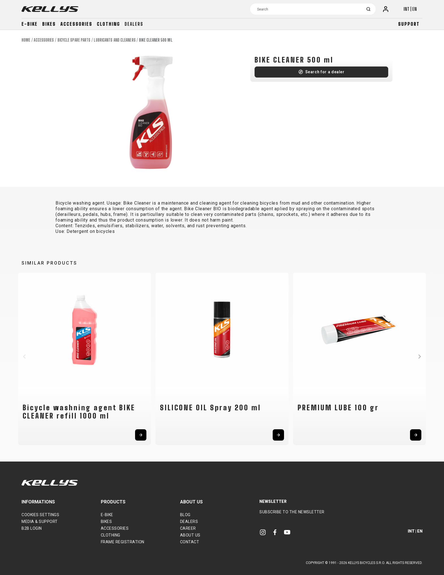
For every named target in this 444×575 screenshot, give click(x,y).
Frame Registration (122, 542)
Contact (189, 542)
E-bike (30, 24)
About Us (190, 535)
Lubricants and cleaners (114, 40)
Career (188, 528)
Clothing (108, 24)
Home (26, 40)
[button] (24, 356)
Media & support (40, 521)
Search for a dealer (325, 72)
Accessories (76, 24)
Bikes (49, 24)
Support (409, 24)
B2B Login (32, 528)
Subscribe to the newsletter (292, 512)
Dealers (134, 24)
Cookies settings (40, 514)
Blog (185, 514)
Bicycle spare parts (74, 40)
